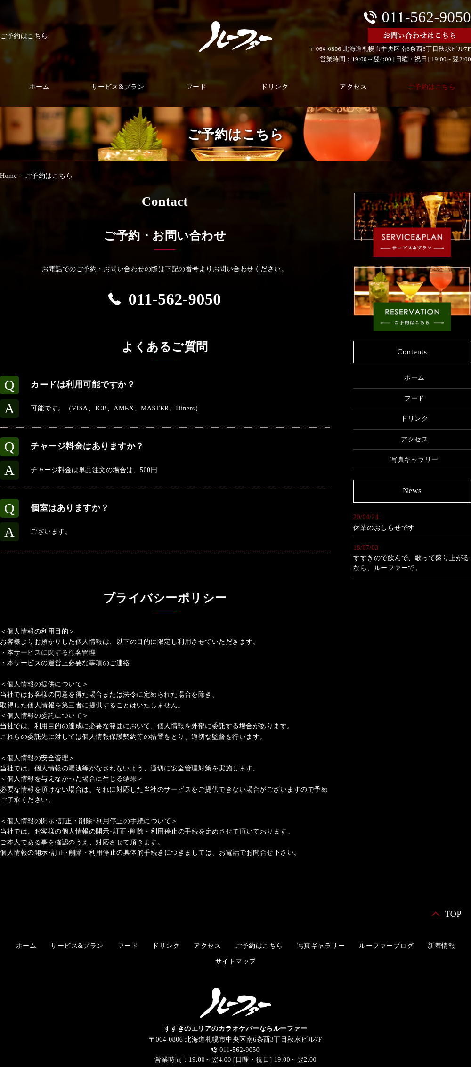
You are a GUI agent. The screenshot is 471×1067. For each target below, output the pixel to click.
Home (8, 175)
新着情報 (441, 945)
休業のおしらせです (384, 527)
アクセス (353, 86)
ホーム (414, 377)
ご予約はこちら (49, 175)
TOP (453, 914)
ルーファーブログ (386, 945)
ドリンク (274, 86)
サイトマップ (235, 961)
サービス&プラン (118, 86)
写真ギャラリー (414, 459)
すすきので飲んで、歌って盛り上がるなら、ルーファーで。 (411, 562)
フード (196, 86)
